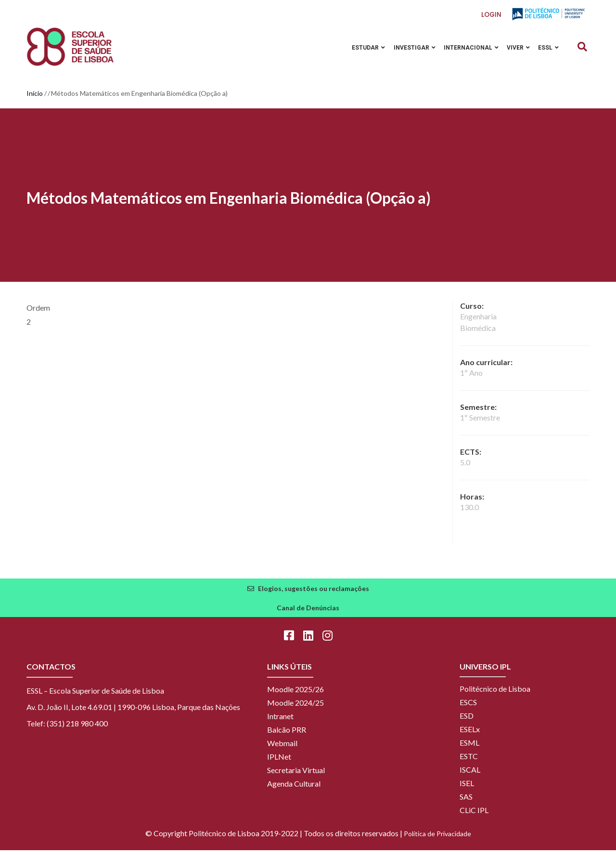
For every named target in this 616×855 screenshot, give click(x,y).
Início (34, 98)
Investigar (410, 49)
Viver (516, 49)
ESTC (469, 760)
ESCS (468, 706)
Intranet (280, 720)
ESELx (470, 733)
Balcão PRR (286, 734)
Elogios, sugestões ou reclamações (313, 593)
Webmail (282, 747)
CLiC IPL (474, 814)
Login (491, 14)
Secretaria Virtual (296, 774)
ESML (469, 747)
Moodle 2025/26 (295, 693)
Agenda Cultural (294, 788)
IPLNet (279, 761)
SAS (466, 801)
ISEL (467, 787)
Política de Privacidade (437, 838)
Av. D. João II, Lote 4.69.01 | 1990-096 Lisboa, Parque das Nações (133, 711)
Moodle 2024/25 (295, 707)
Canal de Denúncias (308, 612)
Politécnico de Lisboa (495, 693)
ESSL (548, 49)
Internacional (467, 49)
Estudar (362, 49)
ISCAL (470, 774)
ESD (467, 720)
